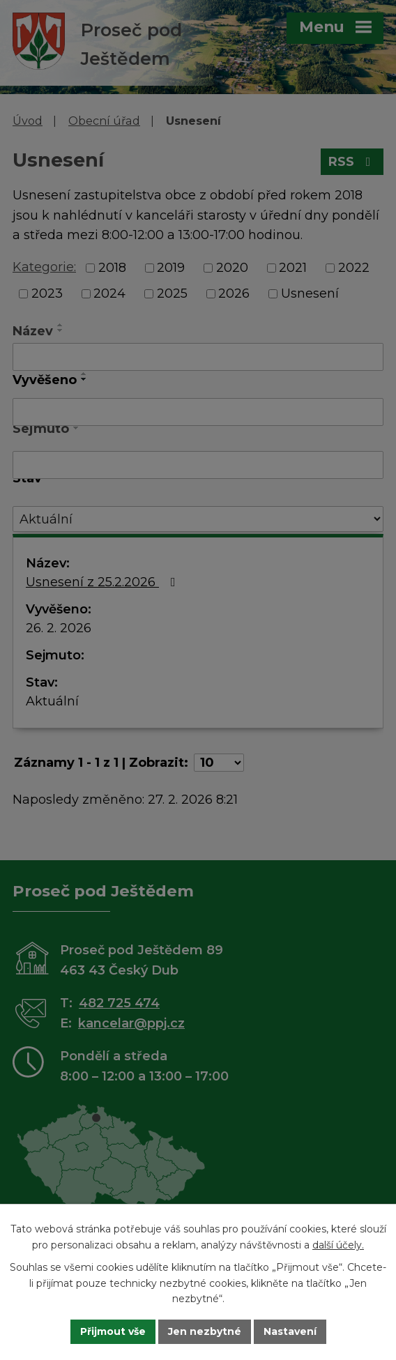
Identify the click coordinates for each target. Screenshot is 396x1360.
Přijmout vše (113, 1331)
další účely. (338, 1244)
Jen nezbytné (204, 1331)
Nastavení (290, 1331)
